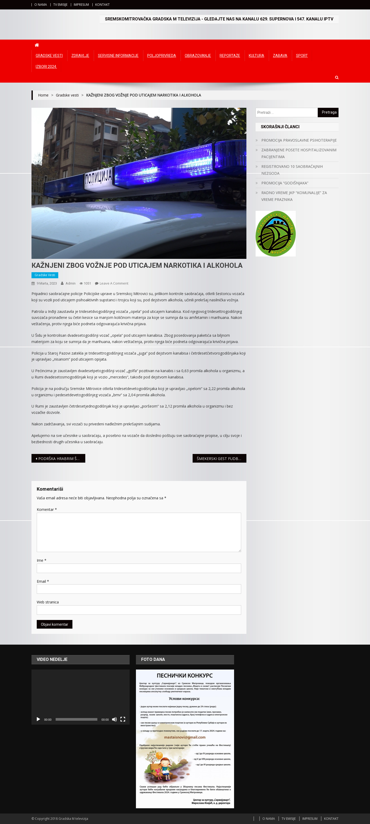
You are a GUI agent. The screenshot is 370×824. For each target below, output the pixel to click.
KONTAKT (102, 4)
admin (71, 283)
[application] (80, 697)
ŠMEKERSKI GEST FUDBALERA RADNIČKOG (221, 458)
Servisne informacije (118, 55)
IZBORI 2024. (46, 67)
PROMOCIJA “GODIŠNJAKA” (284, 182)
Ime (41, 560)
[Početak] (38, 719)
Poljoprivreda (161, 55)
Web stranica (48, 602)
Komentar (47, 509)
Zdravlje (80, 55)
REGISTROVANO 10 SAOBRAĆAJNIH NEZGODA (292, 170)
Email (43, 581)
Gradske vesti (49, 55)
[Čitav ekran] (122, 719)
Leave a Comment (114, 283)
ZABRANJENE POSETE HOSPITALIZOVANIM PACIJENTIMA (298, 153)
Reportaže (230, 55)
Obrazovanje (198, 55)
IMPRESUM (81, 4)
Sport (302, 55)
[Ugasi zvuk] (114, 719)
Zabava (280, 55)
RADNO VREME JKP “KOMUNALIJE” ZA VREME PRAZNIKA (294, 196)
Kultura (256, 55)
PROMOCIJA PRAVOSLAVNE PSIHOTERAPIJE (299, 140)
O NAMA (40, 4)
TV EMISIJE (60, 4)
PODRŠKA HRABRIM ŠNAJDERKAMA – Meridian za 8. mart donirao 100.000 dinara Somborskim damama (61, 458)
